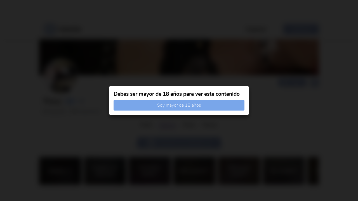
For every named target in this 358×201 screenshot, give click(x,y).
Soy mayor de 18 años (179, 105)
